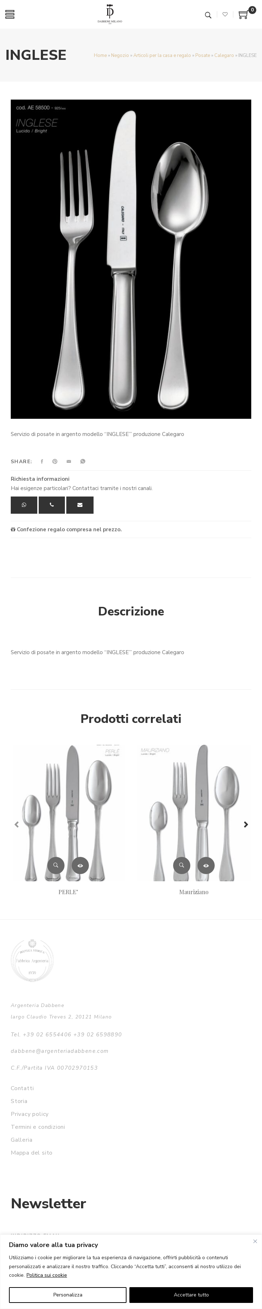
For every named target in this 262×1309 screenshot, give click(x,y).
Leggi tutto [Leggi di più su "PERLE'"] (80, 865)
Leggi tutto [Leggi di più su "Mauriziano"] (206, 865)
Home (100, 55)
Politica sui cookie (47, 1275)
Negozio (120, 55)
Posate (202, 55)
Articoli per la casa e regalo (162, 55)
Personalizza (67, 1294)
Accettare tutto (191, 1294)
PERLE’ (68, 892)
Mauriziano (194, 892)
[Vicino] (255, 1241)
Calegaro (224, 55)
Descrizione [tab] (131, 611)
